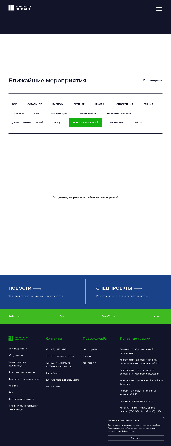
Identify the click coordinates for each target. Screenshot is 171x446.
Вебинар (79, 104)
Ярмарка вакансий (85, 122)
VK (62, 316)
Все (14, 104)
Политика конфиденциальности (136, 401)
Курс (37, 113)
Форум (58, 122)
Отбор (138, 122)
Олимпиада (59, 113)
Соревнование (87, 113)
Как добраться (54, 373)
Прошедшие (152, 80)
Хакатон (18, 113)
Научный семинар (119, 113)
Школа (99, 104)
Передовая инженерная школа (24, 379)
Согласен (136, 438)
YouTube (108, 316)
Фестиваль (116, 122)
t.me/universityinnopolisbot (62, 379)
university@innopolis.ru (60, 356)
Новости (20, 288)
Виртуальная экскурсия (21, 399)
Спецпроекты (114, 288)
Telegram (15, 316)
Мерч (11, 392)
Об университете (18, 348)
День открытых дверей (27, 122)
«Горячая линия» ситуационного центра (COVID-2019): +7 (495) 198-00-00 (140, 411)
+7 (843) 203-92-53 (57, 349)
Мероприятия (89, 362)
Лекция (148, 104)
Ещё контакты (53, 386)
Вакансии (13, 385)
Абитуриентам (16, 355)
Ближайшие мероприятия (47, 80)
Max (156, 316)
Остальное (34, 104)
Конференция (124, 104)
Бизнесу (57, 104)
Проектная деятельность (22, 372)
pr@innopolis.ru (92, 349)
